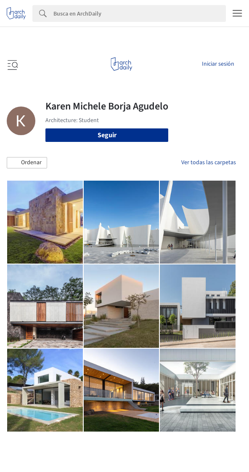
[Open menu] (12, 64)
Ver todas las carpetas (208, 162)
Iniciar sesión (218, 64)
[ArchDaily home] (121, 64)
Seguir (107, 135)
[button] (27, 163)
